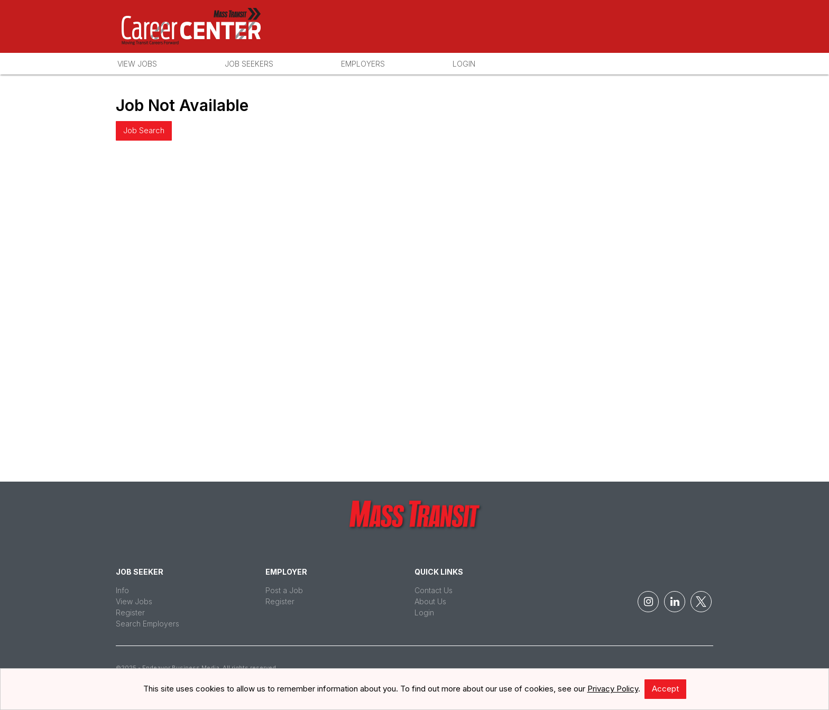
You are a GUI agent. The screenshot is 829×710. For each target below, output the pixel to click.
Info (122, 590)
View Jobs (137, 63)
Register (130, 612)
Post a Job (284, 590)
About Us (430, 601)
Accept (665, 689)
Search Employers (147, 623)
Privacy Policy (612, 689)
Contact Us (433, 590)
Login (464, 63)
